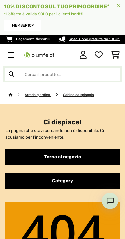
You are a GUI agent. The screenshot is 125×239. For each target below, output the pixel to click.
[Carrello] (115, 55)
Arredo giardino (38, 95)
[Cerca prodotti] (62, 74)
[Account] (83, 55)
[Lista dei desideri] (99, 55)
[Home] (17, 95)
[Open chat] (110, 201)
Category (62, 180)
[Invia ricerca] (11, 74)
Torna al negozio (62, 156)
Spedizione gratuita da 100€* (94, 39)
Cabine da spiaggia (78, 95)
